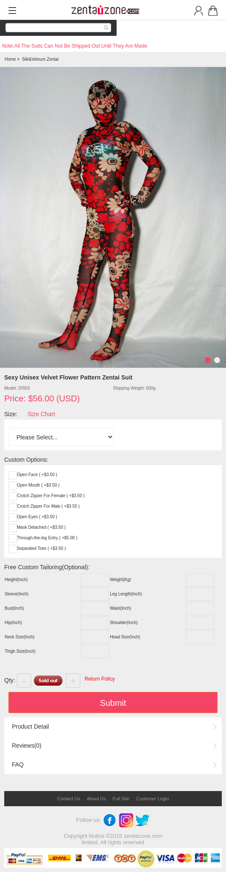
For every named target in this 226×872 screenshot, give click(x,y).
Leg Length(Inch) (126, 594)
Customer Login (152, 798)
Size (10, 414)
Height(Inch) (16, 579)
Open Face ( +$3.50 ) (37, 474)
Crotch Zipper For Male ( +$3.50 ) (48, 506)
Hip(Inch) (13, 622)
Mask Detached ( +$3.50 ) (41, 527)
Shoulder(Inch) (124, 622)
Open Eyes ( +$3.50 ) (37, 516)
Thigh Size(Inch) (20, 651)
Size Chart (41, 414)
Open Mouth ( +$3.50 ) (38, 485)
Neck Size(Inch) (20, 637)
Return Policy (99, 679)
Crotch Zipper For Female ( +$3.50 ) (50, 495)
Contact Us (68, 798)
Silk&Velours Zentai (40, 59)
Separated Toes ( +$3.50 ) (41, 548)
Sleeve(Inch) (16, 594)
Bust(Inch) (14, 608)
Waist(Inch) (120, 608)
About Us (96, 798)
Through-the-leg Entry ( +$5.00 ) (47, 538)
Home (10, 59)
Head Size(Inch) (125, 637)
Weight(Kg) (120, 579)
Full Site (121, 798)
